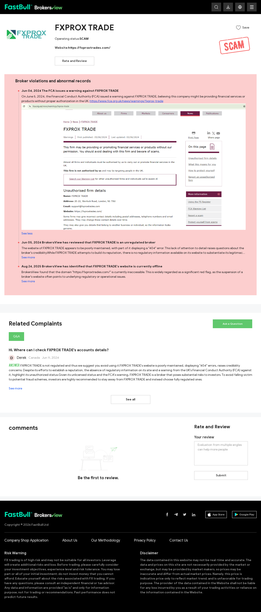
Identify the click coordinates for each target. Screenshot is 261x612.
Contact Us (178, 540)
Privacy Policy (145, 540)
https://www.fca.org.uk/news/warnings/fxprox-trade (126, 101)
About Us (69, 540)
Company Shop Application (26, 540)
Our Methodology (105, 540)
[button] (240, 7)
